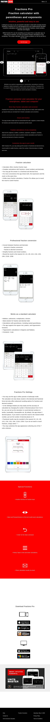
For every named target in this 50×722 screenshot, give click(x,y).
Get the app (24, 42)
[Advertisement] (25, 595)
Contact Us (5, 715)
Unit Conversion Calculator (9, 718)
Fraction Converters (22, 713)
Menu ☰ (44, 1)
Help (4, 713)
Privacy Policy (37, 715)
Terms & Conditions (38, 718)
